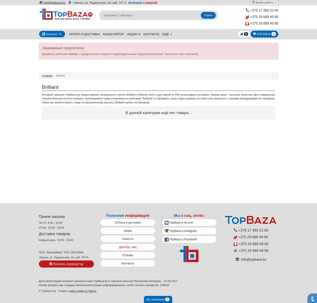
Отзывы (127, 255)
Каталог (50, 34)
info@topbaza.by (52, 2)
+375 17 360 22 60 (262, 10)
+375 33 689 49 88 (261, 24)
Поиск (208, 15)
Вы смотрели (158, 299)
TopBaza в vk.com (178, 223)
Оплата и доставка (84, 34)
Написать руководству (66, 264)
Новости (127, 239)
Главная (47, 75)
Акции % (134, 34)
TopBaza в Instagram (180, 231)
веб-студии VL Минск (83, 291)
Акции (128, 230)
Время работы (264, 2)
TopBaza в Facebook (180, 240)
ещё (167, 34)
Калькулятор (113, 34)
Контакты (151, 34)
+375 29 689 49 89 (261, 17)
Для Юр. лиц (128, 247)
